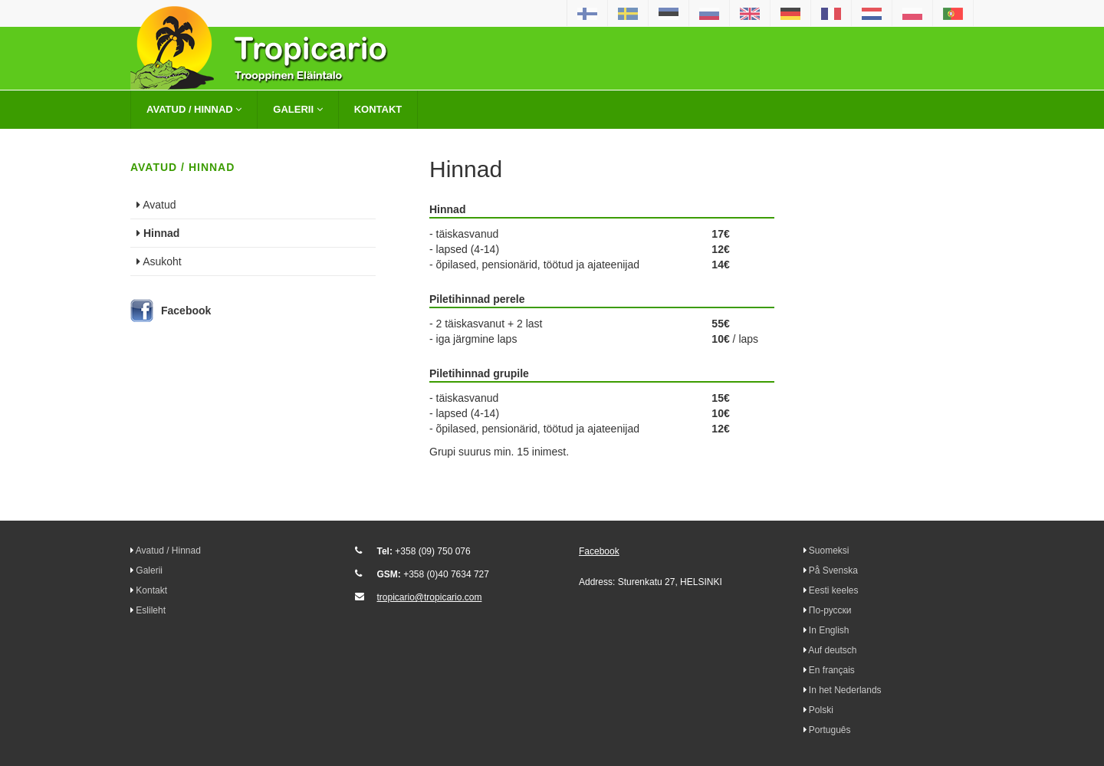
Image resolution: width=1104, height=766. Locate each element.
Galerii (297, 109)
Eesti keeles (834, 590)
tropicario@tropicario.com (429, 597)
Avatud (156, 205)
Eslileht (151, 610)
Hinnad (157, 233)
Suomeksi (829, 550)
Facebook (186, 310)
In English (829, 630)
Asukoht (159, 261)
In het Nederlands (845, 690)
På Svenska (833, 570)
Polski (821, 710)
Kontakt (378, 109)
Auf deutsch (832, 650)
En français (832, 670)
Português (830, 730)
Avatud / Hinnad (194, 109)
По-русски (830, 610)
